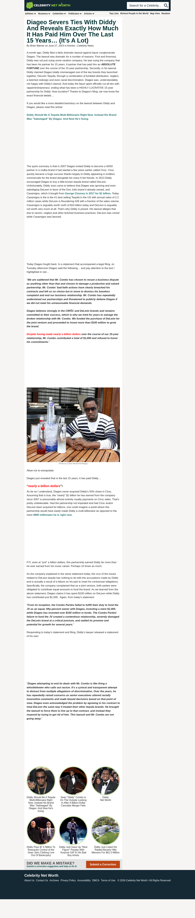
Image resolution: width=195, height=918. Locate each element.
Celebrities (59, 13)
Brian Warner (37, 45)
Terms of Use (108, 880)
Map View (155, 13)
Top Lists (114, 13)
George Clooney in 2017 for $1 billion (87, 193)
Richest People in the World (134, 13)
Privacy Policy (68, 880)
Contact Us (42, 880)
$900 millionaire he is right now (52, 514)
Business (44, 13)
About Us (29, 880)
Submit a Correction (103, 864)
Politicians (75, 13)
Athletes (30, 13)
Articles (89, 13)
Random (165, 13)
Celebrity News (85, 45)
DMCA (95, 880)
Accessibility (84, 880)
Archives (54, 880)
